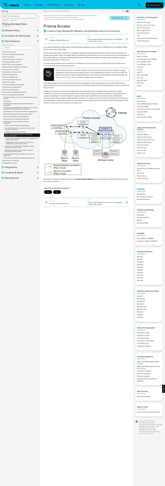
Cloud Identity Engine (143, 28)
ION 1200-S (140, 262)
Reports (139, 220)
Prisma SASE (142, 433)
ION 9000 (140, 278)
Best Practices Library (143, 396)
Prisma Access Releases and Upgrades (13, 54)
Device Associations (143, 33)
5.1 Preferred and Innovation (146, 422)
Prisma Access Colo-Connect (10, 69)
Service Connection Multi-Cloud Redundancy (17, 125)
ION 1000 (140, 257)
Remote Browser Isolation (145, 197)
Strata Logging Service (144, 30)
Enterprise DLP (141, 150)
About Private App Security (9, 74)
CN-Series (140, 67)
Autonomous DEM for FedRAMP (147, 241)
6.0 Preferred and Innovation (147, 426)
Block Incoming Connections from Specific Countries (17, 114)
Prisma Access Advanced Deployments (13, 94)
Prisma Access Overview (9, 52)
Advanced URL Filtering (144, 137)
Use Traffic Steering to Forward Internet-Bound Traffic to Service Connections (20, 128)
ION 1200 (140, 259)
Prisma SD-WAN (142, 112)
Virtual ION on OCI (142, 343)
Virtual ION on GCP (143, 338)
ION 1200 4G (141, 299)
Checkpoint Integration (144, 371)
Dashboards (140, 215)
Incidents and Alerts (143, 217)
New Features (12, 178)
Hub (138, 35)
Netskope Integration (143, 376)
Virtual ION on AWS (143, 333)
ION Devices (141, 114)
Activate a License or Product (146, 25)
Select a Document (7, 45)
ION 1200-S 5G (141, 309)
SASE (157, 426)
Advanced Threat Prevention (146, 140)
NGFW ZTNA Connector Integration (12, 64)
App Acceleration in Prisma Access (12, 72)
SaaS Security (141, 153)
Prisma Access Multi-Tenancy (10, 89)
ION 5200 (140, 272)
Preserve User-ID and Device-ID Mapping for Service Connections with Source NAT (19, 146)
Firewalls (139, 70)
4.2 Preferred (142, 421)
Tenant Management (143, 41)
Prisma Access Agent (143, 199)
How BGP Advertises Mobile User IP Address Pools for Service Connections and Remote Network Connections (20, 108)
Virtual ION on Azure (143, 335)
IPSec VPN (140, 173)
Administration (12, 41)
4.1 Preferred (150, 421)
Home (45, 15)
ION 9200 (140, 280)
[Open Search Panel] (139, 5)
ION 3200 (140, 270)
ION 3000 (140, 267)
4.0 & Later (150, 433)
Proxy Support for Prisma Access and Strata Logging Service (20, 111)
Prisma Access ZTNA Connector (11, 62)
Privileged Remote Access (9, 163)
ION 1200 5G (141, 301)
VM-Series (140, 83)
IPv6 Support (7, 101)
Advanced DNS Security (144, 142)
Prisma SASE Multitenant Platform (147, 104)
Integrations (11, 167)
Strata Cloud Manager (143, 22)
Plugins (139, 85)
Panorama (140, 78)
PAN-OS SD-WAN (142, 75)
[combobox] (19, 16)
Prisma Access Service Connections (12, 59)
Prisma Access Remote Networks (11, 79)
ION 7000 (140, 275)
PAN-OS (139, 72)
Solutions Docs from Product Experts (148, 412)
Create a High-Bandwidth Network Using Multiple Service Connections (18, 135)
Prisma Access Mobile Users (10, 77)
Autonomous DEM (142, 223)
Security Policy (141, 176)
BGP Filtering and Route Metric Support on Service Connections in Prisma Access (19, 150)
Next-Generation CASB (144, 117)
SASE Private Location (8, 82)
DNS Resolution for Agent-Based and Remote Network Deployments (18, 104)
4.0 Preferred (142, 431)
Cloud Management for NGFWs (147, 59)
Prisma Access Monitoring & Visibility (148, 109)
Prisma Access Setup (8, 57)
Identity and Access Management (147, 38)
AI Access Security (142, 145)
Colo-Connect (72, 77)
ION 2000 (140, 264)
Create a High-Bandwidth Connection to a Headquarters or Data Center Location (22, 139)
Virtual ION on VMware (144, 346)
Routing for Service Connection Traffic (15, 132)
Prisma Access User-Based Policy (11, 87)
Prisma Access (52, 15)
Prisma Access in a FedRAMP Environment (14, 92)
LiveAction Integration (144, 373)
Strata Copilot (153, 5)
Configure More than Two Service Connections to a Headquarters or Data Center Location (20, 143)
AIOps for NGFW (142, 56)
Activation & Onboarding (17, 36)
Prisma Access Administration (66, 15)
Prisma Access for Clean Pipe (10, 160)
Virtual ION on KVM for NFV (145, 341)
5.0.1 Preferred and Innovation (147, 424)
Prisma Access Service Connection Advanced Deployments (16, 122)
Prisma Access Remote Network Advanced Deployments (19, 158)
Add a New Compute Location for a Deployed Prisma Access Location (20, 98)
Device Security (142, 147)
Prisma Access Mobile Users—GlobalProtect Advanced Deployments (18, 154)
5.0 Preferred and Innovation (147, 428)
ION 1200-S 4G (141, 307)
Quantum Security (142, 178)
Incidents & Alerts (14, 172)
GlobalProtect (141, 194)
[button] (163, 389)
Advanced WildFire (143, 134)
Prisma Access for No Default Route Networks (16, 119)
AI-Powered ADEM (143, 106)
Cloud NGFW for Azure (144, 64)
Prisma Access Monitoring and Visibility (13, 84)
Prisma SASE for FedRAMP (145, 238)
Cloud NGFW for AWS (144, 62)
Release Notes (12, 30)
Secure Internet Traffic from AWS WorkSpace (16, 116)
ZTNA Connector (61, 77)
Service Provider (142, 80)
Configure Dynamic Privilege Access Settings (14, 67)
